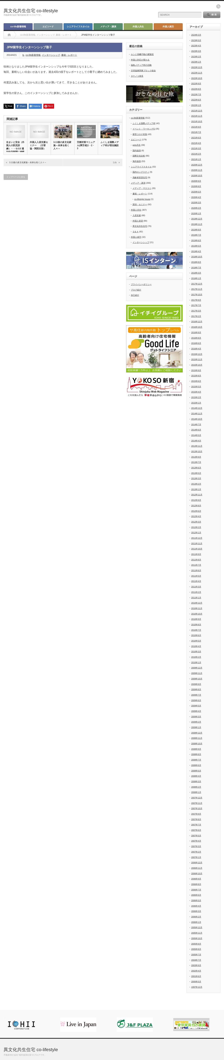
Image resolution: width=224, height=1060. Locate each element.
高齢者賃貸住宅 (140, 177)
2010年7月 (196, 630)
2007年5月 (196, 835)
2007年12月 (196, 798)
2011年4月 (196, 581)
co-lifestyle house (142, 199)
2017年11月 (196, 289)
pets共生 (137, 145)
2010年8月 (196, 624)
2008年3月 (196, 781)
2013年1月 (196, 489)
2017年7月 (196, 305)
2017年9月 (196, 300)
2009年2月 (196, 722)
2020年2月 (196, 208)
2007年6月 (196, 830)
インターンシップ (51, 55)
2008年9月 (196, 749)
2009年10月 (196, 679)
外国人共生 (138, 26)
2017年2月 (196, 316)
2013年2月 (196, 484)
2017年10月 (196, 294)
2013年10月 (196, 451)
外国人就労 (168, 26)
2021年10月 (196, 121)
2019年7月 (196, 235)
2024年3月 (196, 35)
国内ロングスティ (141, 172)
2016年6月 (196, 343)
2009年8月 (196, 689)
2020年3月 (196, 202)
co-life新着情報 (18, 26)
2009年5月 (196, 706)
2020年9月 (196, 181)
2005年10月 (196, 938)
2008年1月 (196, 792)
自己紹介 (135, 295)
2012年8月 (196, 505)
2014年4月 (196, 441)
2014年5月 (196, 435)
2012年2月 (196, 527)
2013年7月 (196, 462)
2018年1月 (196, 278)
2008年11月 (196, 738)
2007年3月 (196, 846)
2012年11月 (196, 495)
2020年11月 (196, 170)
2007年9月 (196, 814)
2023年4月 (196, 46)
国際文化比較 (139, 156)
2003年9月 (196, 965)
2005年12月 (196, 927)
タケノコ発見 (137, 76)
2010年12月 (196, 603)
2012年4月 (196, 516)
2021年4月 (196, 143)
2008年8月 (196, 754)
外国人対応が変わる (140, 60)
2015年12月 (196, 354)
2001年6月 (196, 976)
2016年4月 (196, 349)
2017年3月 (196, 311)
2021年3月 (196, 148)
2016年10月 (196, 327)
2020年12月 (196, 165)
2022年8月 (196, 89)
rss (218, 6)
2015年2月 (196, 397)
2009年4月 (196, 711)
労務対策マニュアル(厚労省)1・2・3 (86, 145)
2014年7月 (196, 424)
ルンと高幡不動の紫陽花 (142, 54)
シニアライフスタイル (78, 26)
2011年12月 (196, 538)
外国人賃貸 (138, 221)
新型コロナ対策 (140, 134)
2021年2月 (196, 154)
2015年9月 (196, 370)
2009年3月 (196, 716)
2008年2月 (196, 787)
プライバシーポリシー (141, 284)
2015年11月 (196, 359)
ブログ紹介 (136, 290)
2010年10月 (196, 614)
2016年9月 (196, 332)
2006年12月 (196, 862)
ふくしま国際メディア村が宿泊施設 (109, 144)
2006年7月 (196, 890)
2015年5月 (196, 386)
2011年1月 (196, 597)
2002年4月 (196, 971)
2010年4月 (196, 646)
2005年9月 (196, 944)
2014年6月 (196, 430)
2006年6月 (196, 895)
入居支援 (137, 215)
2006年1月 (196, 922)
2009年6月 (196, 700)
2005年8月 (196, 949)
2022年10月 (196, 78)
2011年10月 (196, 549)
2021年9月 (196, 127)
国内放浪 (137, 150)
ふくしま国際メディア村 (144, 123)
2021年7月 (196, 132)
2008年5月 (196, 771)
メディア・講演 (108, 26)
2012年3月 (196, 522)
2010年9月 (196, 619)
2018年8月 (196, 262)
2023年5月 (196, 40)
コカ (116, 162)
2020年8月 (196, 186)
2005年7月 (196, 954)
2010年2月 (196, 657)
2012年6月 (196, 511)
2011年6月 (196, 570)
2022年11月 (196, 73)
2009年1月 (196, 727)
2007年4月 (196, 841)
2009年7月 (196, 695)
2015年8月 (196, 376)
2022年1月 (196, 105)
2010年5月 (196, 641)
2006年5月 (196, 900)
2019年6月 (196, 240)
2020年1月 (196, 213)
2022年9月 (196, 83)
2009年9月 (196, 684)
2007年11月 (196, 803)
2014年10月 (196, 419)
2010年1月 (196, 662)
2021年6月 (196, 138)
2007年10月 (196, 808)
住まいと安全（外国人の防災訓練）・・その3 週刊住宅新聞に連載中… (15, 148)
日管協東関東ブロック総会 (143, 70)
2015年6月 (196, 381)
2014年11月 (196, 413)
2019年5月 (196, 246)
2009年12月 (196, 668)
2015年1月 (196, 403)
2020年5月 (196, 192)
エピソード (48, 26)
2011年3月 (196, 587)
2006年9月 (196, 879)
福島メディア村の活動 (141, 65)
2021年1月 (196, 159)
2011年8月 (196, 560)
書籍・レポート (69, 55)
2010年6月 (196, 635)
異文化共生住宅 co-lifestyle (31, 10)
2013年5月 (196, 473)
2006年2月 (196, 917)
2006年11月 (196, 868)
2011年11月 (196, 543)
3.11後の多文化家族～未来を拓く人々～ (62, 145)
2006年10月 (196, 873)
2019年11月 (196, 224)
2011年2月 (196, 592)
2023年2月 (196, 56)
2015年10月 (196, 365)
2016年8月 (196, 338)
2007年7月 (196, 825)
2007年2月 (196, 852)
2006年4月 (196, 906)
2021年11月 (196, 116)
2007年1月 (196, 857)
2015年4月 (196, 392)
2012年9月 (196, 500)
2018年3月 (196, 273)
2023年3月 (196, 51)
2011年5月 (196, 576)
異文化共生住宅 (140, 226)
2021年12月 (196, 111)
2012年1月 (196, 532)
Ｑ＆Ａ (136, 231)
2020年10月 (196, 175)
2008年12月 (196, 733)
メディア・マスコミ (142, 188)
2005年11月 (196, 933)
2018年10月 (196, 257)
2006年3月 (196, 911)
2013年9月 (196, 457)
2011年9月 (196, 554)
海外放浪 (137, 161)
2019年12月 (196, 219)
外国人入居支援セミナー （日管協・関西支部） (39, 145)
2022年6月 (196, 100)
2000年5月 (196, 981)
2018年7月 (196, 267)
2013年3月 (196, 478)
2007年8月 (196, 819)
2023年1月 (196, 62)
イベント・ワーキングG (144, 129)
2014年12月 (196, 408)
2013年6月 (196, 468)
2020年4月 (196, 197)
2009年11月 (196, 673)
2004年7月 (196, 960)
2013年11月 (196, 446)
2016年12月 (196, 321)
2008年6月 (196, 765)
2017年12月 (196, 284)
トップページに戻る (15, 177)
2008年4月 (196, 776)
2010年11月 (196, 608)
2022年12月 (196, 67)
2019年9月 (196, 230)
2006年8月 (196, 884)
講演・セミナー (140, 204)
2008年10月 (196, 743)
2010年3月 (196, 651)
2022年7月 (196, 94)
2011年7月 (196, 565)
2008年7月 (196, 760)
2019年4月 (196, 251)
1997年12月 (196, 987)
